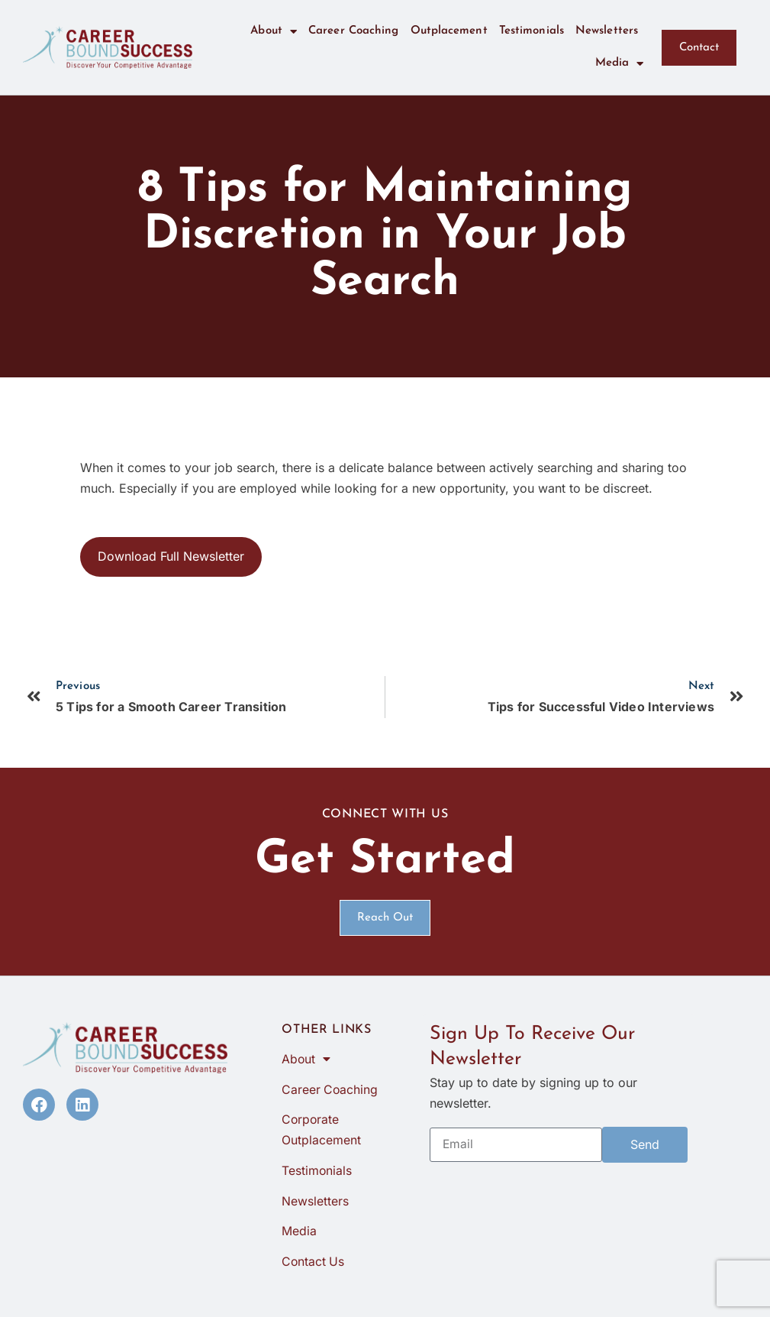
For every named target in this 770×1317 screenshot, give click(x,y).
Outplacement (449, 31)
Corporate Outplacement (321, 1131)
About (273, 31)
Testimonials (531, 31)
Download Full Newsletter (171, 556)
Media (619, 63)
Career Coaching (353, 31)
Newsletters (606, 31)
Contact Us (314, 1264)
